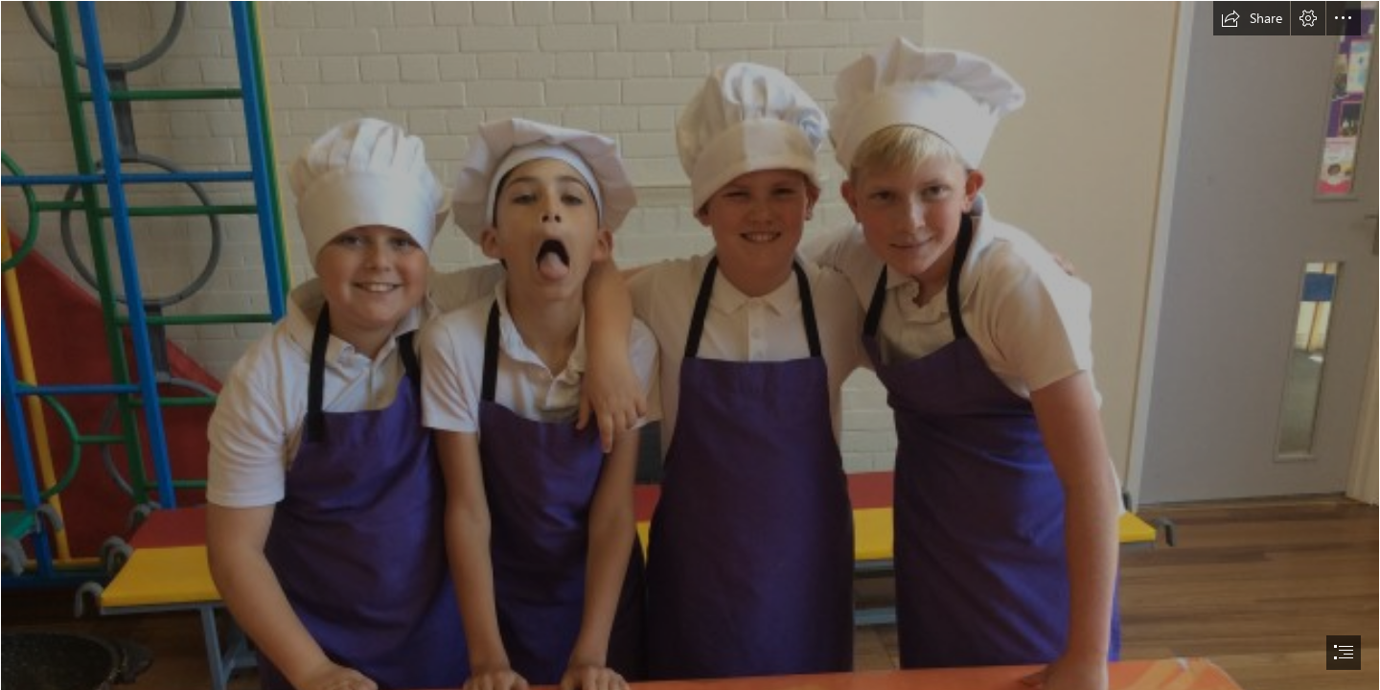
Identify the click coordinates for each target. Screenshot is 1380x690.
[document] (690, 345)
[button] (1251, 18)
